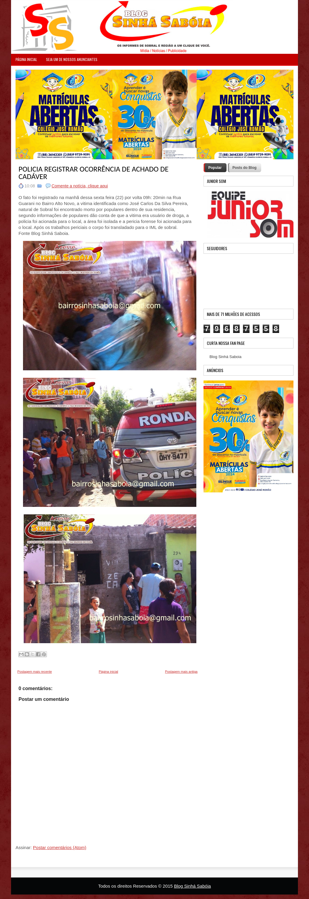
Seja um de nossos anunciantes (71, 59)
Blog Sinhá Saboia (225, 356)
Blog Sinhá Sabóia (192, 886)
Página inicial (108, 671)
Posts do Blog (244, 168)
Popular (215, 168)
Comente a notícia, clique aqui (80, 186)
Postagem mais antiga (181, 671)
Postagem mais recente (34, 671)
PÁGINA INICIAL (26, 59)
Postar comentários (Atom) (59, 847)
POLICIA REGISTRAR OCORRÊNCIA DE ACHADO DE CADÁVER (94, 172)
